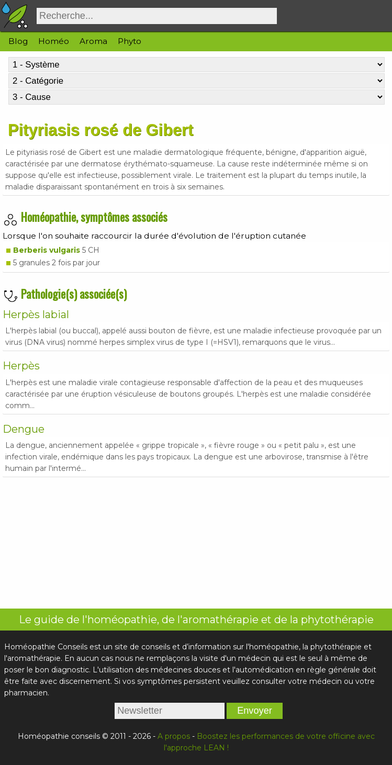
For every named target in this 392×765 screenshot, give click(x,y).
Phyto (129, 41)
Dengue (23, 429)
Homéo (53, 41)
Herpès (21, 365)
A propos (174, 736)
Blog (18, 41)
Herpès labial (36, 314)
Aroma (93, 41)
